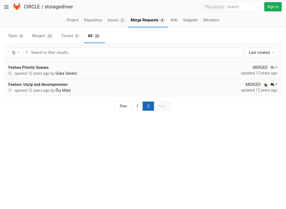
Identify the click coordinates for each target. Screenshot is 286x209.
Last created (262, 52)
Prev (123, 106)
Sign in (273, 7)
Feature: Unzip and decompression (38, 84)
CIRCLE (32, 6)
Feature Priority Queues (28, 67)
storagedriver (59, 6)
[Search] (244, 7)
